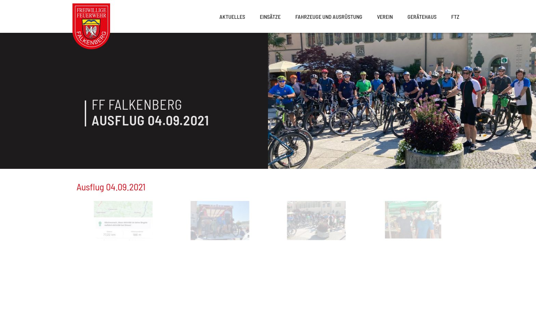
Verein (385, 16)
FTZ (455, 16)
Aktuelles (232, 16)
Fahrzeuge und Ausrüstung (328, 16)
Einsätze (270, 16)
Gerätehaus (422, 16)
